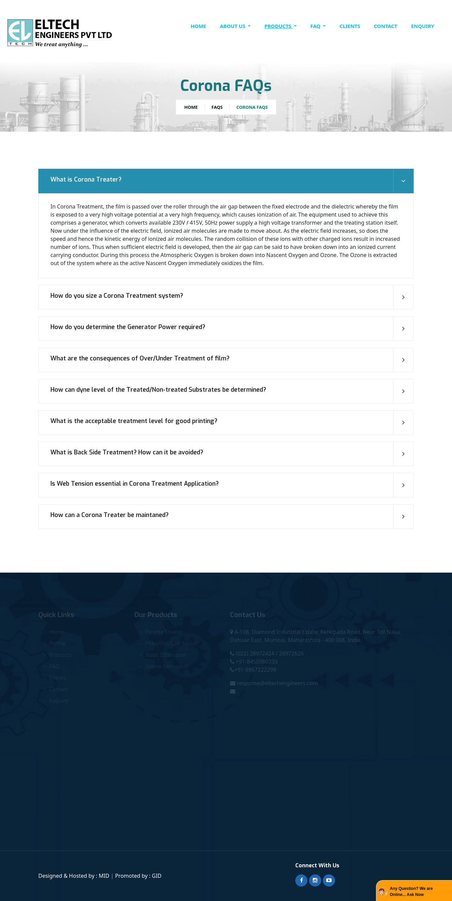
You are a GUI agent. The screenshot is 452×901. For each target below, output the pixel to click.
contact (385, 26)
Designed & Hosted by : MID (74, 875)
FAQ (316, 26)
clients (349, 26)
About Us (233, 26)
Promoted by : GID (138, 875)
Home (198, 26)
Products (278, 26)
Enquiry (422, 26)
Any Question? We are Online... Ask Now (411, 891)
